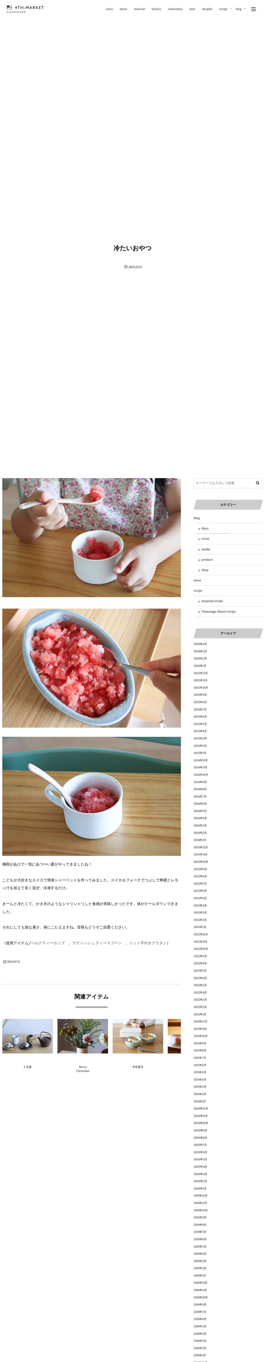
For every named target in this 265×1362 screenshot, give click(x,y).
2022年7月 (200, 971)
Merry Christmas (82, 1069)
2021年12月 (200, 1021)
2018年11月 (200, 1290)
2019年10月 (201, 1210)
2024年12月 (201, 760)
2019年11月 (200, 1203)
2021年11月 (200, 1029)
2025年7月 (200, 709)
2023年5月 (200, 898)
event (205, 539)
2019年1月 (200, 1275)
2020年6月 (200, 1152)
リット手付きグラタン (148, 943)
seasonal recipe (212, 601)
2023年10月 (201, 862)
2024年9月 (200, 782)
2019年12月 (201, 1195)
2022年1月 (200, 1014)
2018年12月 (201, 1283)
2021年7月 (200, 1058)
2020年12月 (201, 1108)
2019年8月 (200, 1225)
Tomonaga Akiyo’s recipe (219, 611)
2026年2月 (200, 658)
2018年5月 (200, 1326)
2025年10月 (201, 688)
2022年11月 (200, 942)
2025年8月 (200, 702)
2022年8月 (200, 963)
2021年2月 (200, 1094)
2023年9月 (200, 869)
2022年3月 (200, 1000)
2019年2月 (200, 1268)
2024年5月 (200, 811)
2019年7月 (200, 1232)
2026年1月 (200, 666)
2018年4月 (200, 1334)
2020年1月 (200, 1188)
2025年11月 (201, 680)
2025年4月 (200, 731)
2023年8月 (200, 876)
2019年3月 (200, 1261)
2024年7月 (200, 796)
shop (205, 570)
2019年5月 (200, 1246)
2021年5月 (200, 1072)
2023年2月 (200, 920)
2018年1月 (200, 1355)
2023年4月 (200, 905)
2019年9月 (200, 1217)
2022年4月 (200, 992)
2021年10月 (201, 1036)
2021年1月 (200, 1101)
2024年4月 (200, 818)
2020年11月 (201, 1116)
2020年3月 (200, 1174)
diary (28, 1059)
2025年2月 (200, 746)
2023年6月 (200, 891)
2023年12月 (201, 847)
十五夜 (27, 1067)
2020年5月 (200, 1159)
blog (137, 1059)
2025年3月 (200, 738)
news (197, 580)
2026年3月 (200, 651)
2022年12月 (201, 934)
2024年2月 (200, 833)
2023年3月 (200, 912)
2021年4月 (200, 1079)
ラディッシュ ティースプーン (97, 943)
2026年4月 (200, 644)
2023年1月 (200, 927)
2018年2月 (200, 1348)
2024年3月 (200, 825)
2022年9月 (200, 956)
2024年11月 (200, 767)
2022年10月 (201, 949)
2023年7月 (200, 883)
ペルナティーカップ (48, 943)
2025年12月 (201, 673)
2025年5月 (200, 724)
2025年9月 (200, 695)
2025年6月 (200, 716)
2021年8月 (200, 1050)
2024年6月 (200, 804)
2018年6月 (200, 1319)
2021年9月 (200, 1043)
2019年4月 (200, 1254)
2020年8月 (200, 1138)
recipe (198, 591)
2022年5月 (200, 985)
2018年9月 (200, 1304)
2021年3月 (200, 1087)
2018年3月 (200, 1341)
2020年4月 (200, 1167)
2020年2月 (200, 1181)
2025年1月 (200, 753)
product (207, 560)
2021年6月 (200, 1065)
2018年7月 (200, 1312)
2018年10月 (201, 1297)
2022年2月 (200, 1007)
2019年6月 (200, 1239)
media (206, 549)
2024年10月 (201, 775)
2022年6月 (200, 978)
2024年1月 (200, 840)
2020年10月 (201, 1123)
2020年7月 (200, 1145)
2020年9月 (200, 1130)
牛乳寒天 (137, 1067)
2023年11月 (201, 854)
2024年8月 (200, 789)
